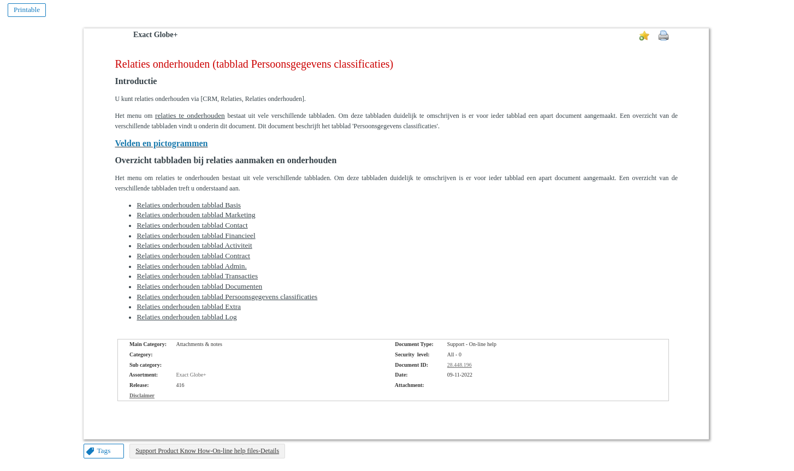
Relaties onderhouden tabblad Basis (189, 205)
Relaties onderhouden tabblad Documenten (199, 286)
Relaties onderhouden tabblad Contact (192, 225)
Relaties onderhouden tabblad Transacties (197, 276)
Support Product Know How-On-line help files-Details (207, 451)
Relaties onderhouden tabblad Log (186, 317)
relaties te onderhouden (190, 115)
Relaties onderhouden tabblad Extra (189, 306)
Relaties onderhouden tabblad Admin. (191, 266)
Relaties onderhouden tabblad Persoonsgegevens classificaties (227, 297)
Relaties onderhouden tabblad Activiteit (194, 245)
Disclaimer (142, 395)
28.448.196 (459, 365)
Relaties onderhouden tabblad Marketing (196, 215)
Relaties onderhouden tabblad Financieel (196, 235)
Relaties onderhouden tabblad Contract (193, 256)
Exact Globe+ (155, 35)
